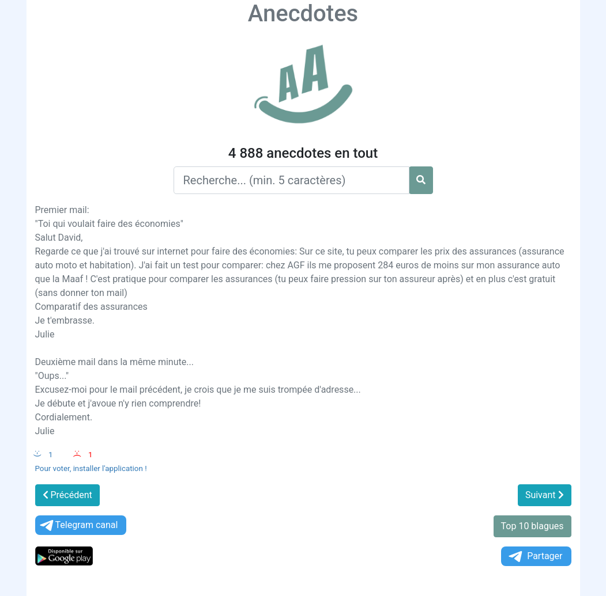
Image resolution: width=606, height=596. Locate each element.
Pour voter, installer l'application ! (91, 468)
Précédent (67, 494)
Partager (534, 557)
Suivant (544, 494)
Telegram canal (78, 525)
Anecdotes (303, 13)
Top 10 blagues (532, 526)
